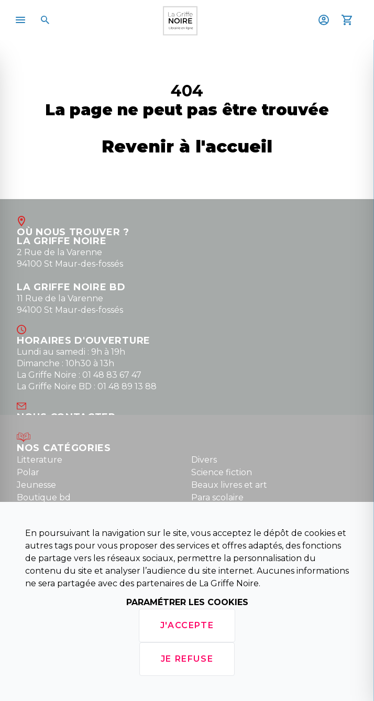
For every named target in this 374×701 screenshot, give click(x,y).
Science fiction (221, 472)
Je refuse (187, 659)
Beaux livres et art (229, 485)
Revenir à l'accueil (187, 146)
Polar (28, 472)
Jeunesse (36, 485)
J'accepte (187, 625)
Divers (204, 460)
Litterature (39, 460)
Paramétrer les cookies (187, 602)
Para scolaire (217, 497)
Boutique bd (44, 497)
